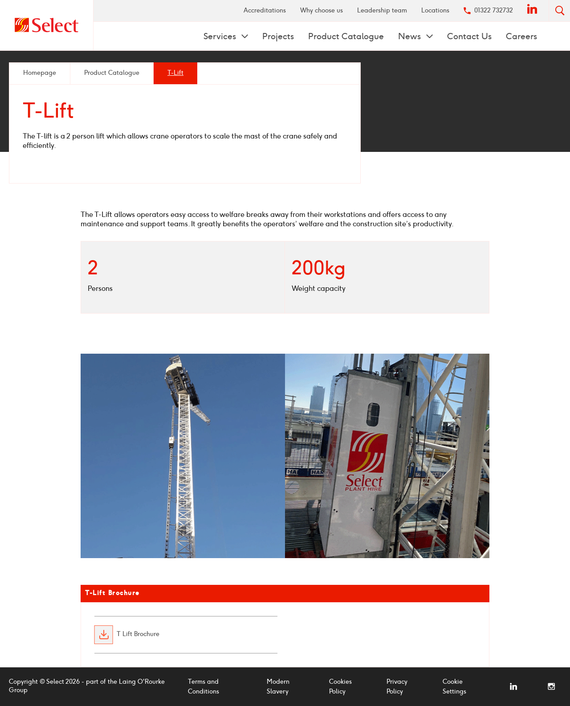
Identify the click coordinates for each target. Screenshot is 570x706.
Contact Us (469, 36)
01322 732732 (493, 10)
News (410, 36)
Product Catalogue (346, 36)
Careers (521, 36)
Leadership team (382, 10)
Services (221, 36)
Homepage (39, 73)
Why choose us (321, 10)
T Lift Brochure (138, 634)
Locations (435, 10)
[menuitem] (265, 10)
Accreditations (265, 10)
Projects (278, 36)
